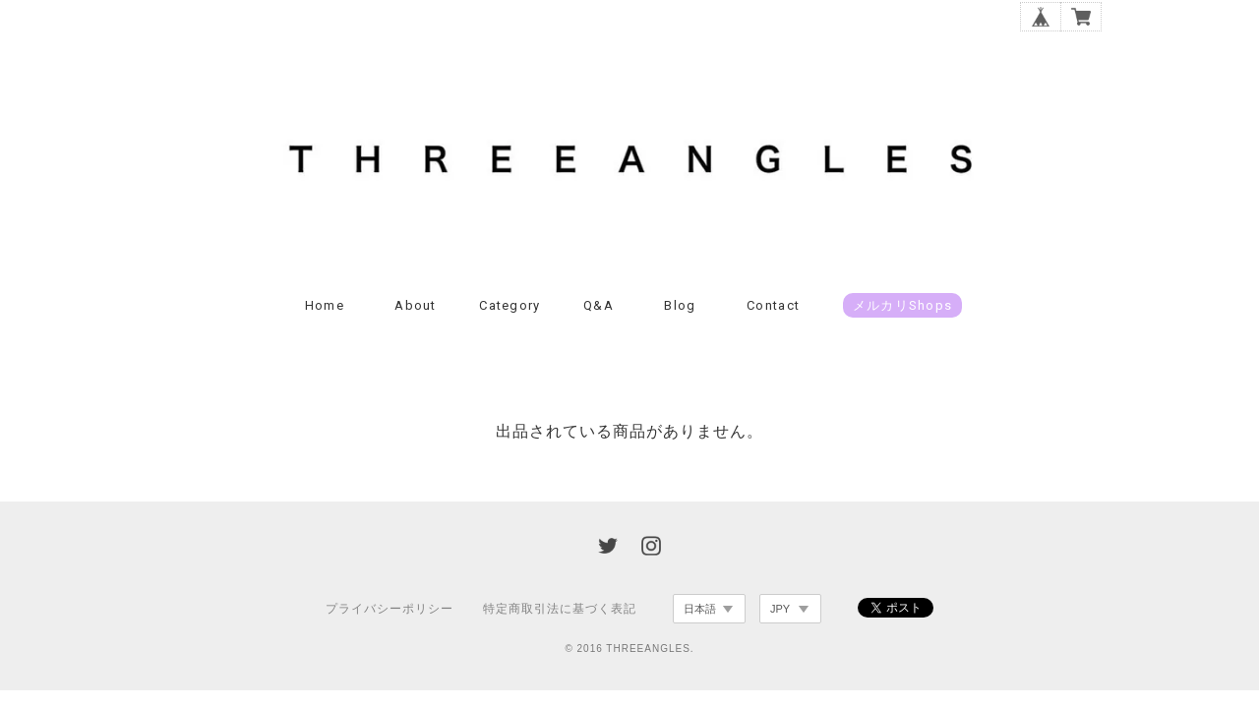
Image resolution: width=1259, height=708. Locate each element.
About (415, 305)
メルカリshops (903, 305)
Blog (679, 305)
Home (324, 305)
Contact (773, 305)
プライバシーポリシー (389, 609)
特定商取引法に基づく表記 (559, 609)
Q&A (598, 305)
